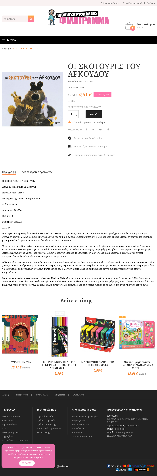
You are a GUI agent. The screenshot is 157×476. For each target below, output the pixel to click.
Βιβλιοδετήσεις (9, 424)
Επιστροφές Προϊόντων (49, 428)
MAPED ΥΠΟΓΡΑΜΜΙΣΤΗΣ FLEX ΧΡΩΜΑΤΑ (98, 363)
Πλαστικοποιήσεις (11, 416)
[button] (140, 26)
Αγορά (94, 114)
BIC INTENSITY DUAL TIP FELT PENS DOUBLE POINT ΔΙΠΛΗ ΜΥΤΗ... (59, 365)
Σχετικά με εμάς (45, 416)
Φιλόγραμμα (42, 394)
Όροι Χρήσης (43, 432)
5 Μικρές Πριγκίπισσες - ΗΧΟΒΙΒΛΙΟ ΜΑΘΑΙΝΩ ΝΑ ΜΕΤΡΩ (137, 365)
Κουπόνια (77, 432)
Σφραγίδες (7, 436)
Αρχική (5, 394)
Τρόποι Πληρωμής (46, 420)
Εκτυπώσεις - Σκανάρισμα (15, 440)
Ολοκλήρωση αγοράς (133, 3)
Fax (4, 428)
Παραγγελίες (78, 420)
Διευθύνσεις (78, 428)
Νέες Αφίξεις (22, 394)
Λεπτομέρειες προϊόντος (37, 172)
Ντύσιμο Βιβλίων (10, 432)
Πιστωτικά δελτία (81, 424)
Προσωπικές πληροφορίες (85, 416)
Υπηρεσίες (60, 394)
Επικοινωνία (79, 394)
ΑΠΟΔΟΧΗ (27, 463)
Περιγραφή (9, 172)
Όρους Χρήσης (36, 457)
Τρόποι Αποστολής (46, 424)
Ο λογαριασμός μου (110, 3)
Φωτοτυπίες (8, 420)
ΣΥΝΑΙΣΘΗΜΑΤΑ (20, 362)
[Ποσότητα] (71, 114)
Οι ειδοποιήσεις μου (82, 436)
